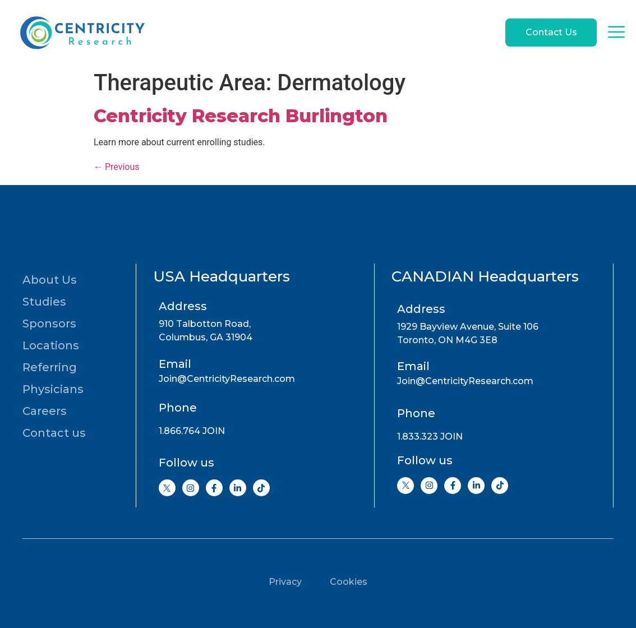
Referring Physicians (53, 378)
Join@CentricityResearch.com (227, 378)
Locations (50, 345)
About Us (49, 280)
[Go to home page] (81, 32)
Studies (44, 301)
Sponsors (49, 323)
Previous (117, 166)
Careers (44, 411)
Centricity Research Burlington (241, 116)
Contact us (54, 433)
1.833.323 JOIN (430, 436)
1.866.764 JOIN (192, 431)
